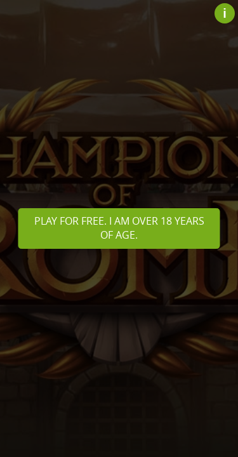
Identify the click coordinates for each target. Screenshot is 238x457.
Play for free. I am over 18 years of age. (119, 228)
